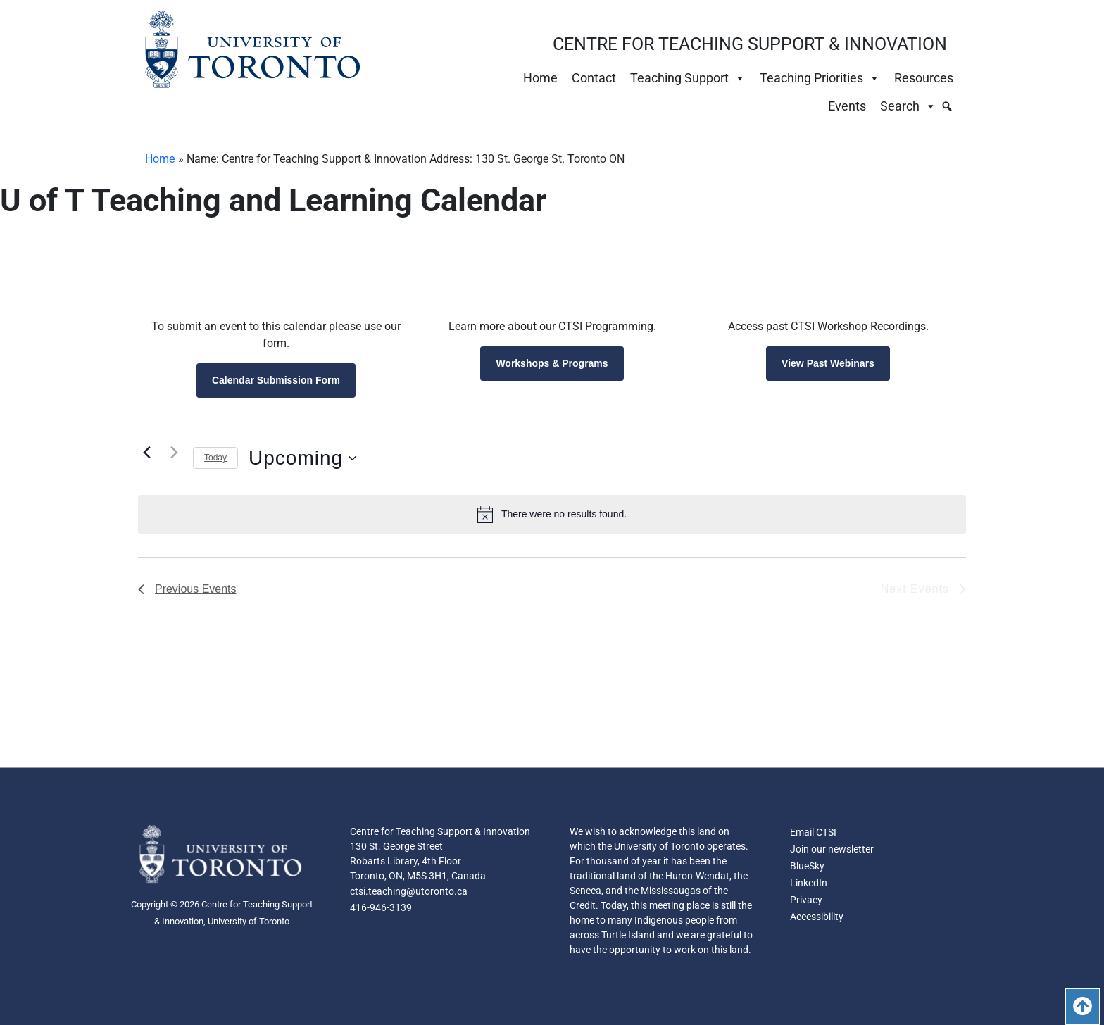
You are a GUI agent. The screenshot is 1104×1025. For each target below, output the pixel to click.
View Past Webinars (828, 363)
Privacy (806, 900)
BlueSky (807, 866)
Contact (594, 77)
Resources (923, 77)
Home (540, 77)
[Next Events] (173, 452)
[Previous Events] (146, 452)
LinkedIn (808, 883)
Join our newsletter (832, 849)
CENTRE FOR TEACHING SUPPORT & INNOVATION (750, 44)
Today (215, 458)
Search (908, 106)
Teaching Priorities (820, 78)
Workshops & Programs (552, 363)
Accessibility (816, 917)
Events (847, 106)
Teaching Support (688, 78)
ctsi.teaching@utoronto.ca (409, 892)
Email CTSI (813, 832)
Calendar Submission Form (276, 380)
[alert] (552, 514)
